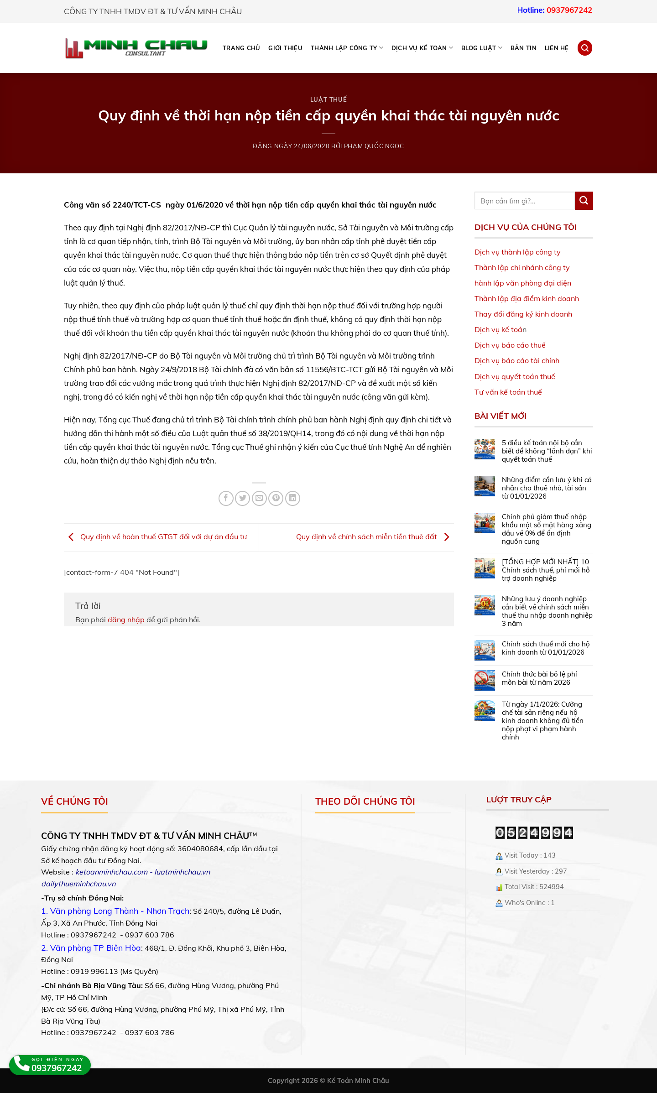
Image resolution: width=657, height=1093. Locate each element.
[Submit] (584, 201)
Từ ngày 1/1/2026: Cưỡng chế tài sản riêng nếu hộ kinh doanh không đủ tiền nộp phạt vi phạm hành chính (543, 720)
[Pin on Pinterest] (275, 498)
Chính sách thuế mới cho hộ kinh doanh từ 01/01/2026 (546, 648)
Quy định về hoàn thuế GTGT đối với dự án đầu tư (155, 536)
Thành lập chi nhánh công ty (522, 267)
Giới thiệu (285, 48)
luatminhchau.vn (182, 871)
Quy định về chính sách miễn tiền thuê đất (375, 536)
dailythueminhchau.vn (78, 883)
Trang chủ (241, 48)
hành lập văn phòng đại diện (522, 282)
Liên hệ (557, 48)
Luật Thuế (328, 99)
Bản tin (524, 48)
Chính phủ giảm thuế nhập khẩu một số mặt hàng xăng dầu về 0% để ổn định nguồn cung (546, 529)
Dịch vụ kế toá (498, 329)
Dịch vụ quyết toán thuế (514, 376)
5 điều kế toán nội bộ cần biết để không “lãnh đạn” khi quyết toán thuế (547, 451)
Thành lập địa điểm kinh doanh (526, 298)
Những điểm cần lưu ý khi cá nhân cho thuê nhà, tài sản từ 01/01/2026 (547, 488)
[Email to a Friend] (259, 498)
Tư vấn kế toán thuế (508, 391)
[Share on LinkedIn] (292, 498)
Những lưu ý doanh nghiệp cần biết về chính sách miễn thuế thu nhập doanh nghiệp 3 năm (547, 611)
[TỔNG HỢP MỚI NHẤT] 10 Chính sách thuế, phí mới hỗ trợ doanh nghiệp (546, 570)
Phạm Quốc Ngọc (374, 146)
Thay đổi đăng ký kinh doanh (523, 313)
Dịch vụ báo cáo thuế (510, 344)
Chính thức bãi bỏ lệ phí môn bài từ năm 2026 (539, 678)
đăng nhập (126, 619)
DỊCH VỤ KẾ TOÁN (422, 47)
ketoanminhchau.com (111, 871)
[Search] (585, 47)
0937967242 (581, 10)
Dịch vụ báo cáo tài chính (516, 360)
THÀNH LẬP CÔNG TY (347, 47)
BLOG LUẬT (481, 47)
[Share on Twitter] (242, 498)
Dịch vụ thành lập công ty (517, 251)
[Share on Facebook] (226, 498)
